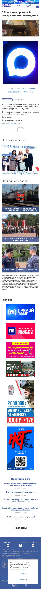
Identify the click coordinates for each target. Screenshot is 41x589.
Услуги (16, 542)
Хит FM (19, 5)
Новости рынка (20, 479)
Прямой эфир (28, 5)
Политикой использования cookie (19, 568)
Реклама (34, 542)
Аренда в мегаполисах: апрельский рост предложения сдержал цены (20, 484)
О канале (7, 542)
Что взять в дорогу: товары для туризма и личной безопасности (20, 500)
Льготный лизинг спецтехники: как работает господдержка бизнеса (20, 509)
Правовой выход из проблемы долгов (21, 492)
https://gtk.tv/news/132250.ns (11, 123)
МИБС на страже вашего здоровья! (20, 517)
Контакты (24, 542)
